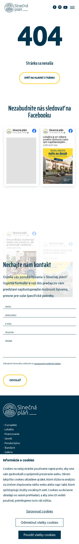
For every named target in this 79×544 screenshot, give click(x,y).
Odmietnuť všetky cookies (39, 522)
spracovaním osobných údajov (47, 363)
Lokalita (9, 429)
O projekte (11, 425)
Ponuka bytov (12, 443)
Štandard (10, 447)
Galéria (9, 452)
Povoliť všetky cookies (40, 535)
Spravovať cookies (39, 511)
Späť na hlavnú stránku (39, 77)
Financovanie (12, 434)
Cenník (8, 438)
